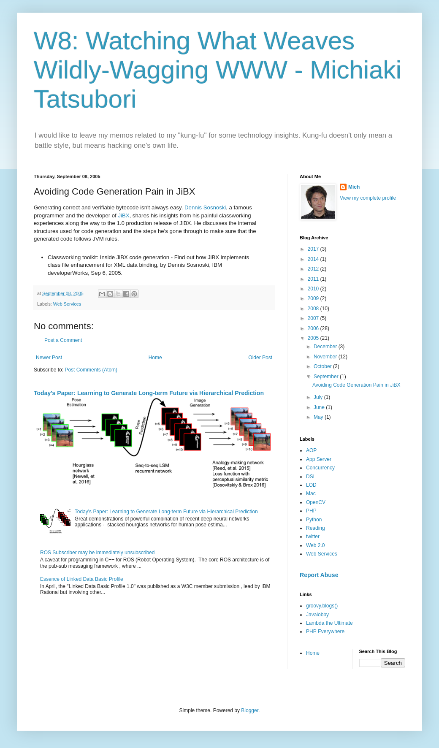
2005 (314, 338)
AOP (311, 450)
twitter (313, 536)
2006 (314, 328)
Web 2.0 (315, 545)
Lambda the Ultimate (329, 623)
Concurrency (320, 468)
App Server (318, 459)
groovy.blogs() (322, 606)
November (326, 357)
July (319, 397)
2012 (314, 269)
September (327, 376)
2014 (314, 259)
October (323, 366)
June (320, 407)
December (326, 347)
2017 (314, 249)
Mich (354, 187)
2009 (314, 298)
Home (155, 357)
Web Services (67, 303)
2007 (314, 318)
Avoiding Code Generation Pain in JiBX (356, 385)
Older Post (260, 357)
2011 (314, 279)
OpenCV (315, 502)
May (319, 417)
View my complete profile (368, 198)
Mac (311, 493)
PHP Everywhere (325, 631)
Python (314, 520)
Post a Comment (63, 340)
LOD (311, 485)
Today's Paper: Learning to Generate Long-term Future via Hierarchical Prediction (149, 393)
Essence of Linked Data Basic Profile (81, 579)
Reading (315, 528)
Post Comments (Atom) (91, 370)
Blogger (249, 710)
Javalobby (317, 615)
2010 (314, 289)
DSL (311, 477)
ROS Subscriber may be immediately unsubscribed (97, 553)
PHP (311, 511)
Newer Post (49, 357)
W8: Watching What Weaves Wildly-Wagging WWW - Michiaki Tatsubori (217, 70)
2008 (314, 309)
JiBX (123, 215)
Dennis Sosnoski (205, 207)
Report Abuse (319, 575)
